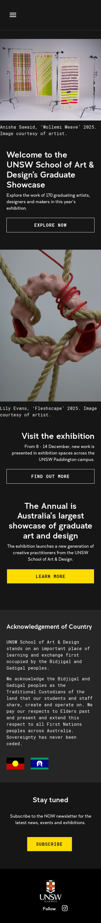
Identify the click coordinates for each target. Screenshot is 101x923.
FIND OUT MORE (50, 476)
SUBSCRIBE (49, 844)
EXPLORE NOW (50, 225)
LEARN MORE (50, 576)
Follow (49, 908)
